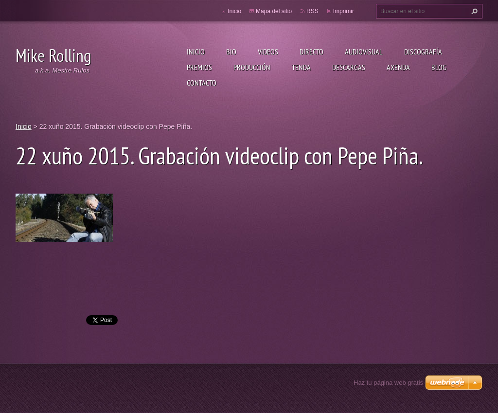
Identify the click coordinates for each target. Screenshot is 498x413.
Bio (231, 51)
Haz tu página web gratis (388, 382)
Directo (311, 51)
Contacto (201, 83)
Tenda (301, 67)
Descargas (348, 67)
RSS (312, 11)
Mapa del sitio (274, 11)
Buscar (473, 11)
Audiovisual (364, 51)
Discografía (423, 51)
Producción (251, 67)
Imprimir (343, 11)
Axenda (398, 67)
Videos (268, 51)
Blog (438, 67)
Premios (199, 67)
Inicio (196, 51)
